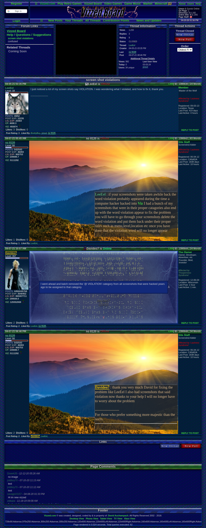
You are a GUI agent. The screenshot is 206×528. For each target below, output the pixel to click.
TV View (118, 518)
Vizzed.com (47, 3)
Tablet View (106, 518)
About (182, 3)
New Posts (55, 20)
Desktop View (77, 518)
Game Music (132, 3)
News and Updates (148, 20)
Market (147, 3)
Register (16, 3)
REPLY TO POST (190, 130)
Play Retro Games (70, 3)
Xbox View (129, 518)
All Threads (93, 20)
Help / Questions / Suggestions (29, 34)
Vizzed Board (93, 3)
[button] (16, 11)
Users (190, 3)
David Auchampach (118, 515)
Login (16, 21)
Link (170, 84)
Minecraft (163, 3)
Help (198, 3)
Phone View (92, 518)
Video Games (113, 3)
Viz (140, 203)
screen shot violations (20, 38)
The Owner (185, 252)
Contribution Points (116, 20)
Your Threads (74, 20)
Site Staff (184, 142)
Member (183, 87)
